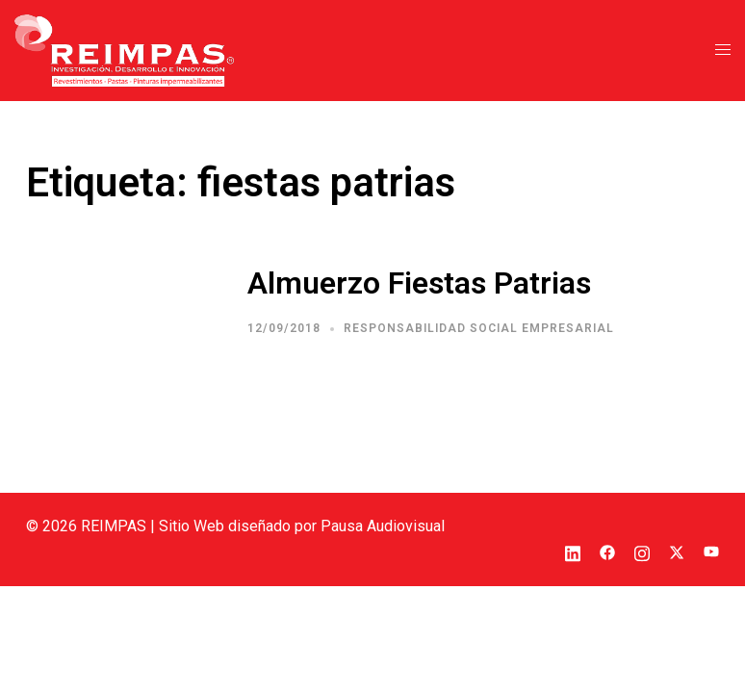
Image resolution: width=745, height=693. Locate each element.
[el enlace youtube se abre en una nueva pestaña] (711, 551)
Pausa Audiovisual (383, 526)
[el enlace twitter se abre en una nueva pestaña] (676, 551)
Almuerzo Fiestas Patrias (419, 283)
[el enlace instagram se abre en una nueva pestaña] (642, 551)
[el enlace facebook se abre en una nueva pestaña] (607, 551)
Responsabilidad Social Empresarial (479, 328)
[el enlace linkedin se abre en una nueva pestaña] (572, 551)
